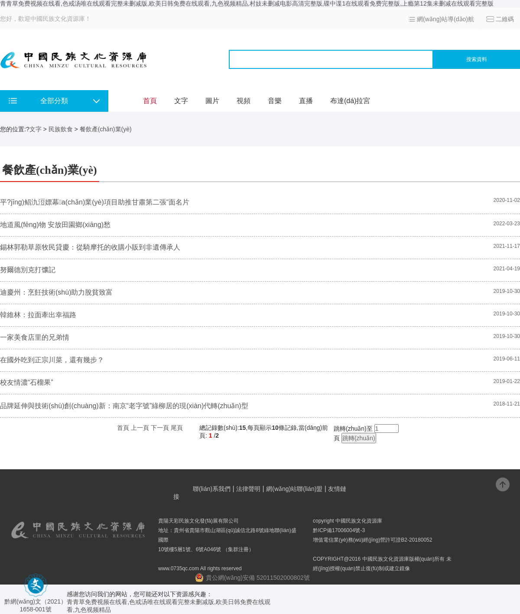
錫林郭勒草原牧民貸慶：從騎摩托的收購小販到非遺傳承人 (90, 247)
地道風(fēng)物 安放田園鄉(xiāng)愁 (55, 224)
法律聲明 (248, 488)
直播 (306, 100)
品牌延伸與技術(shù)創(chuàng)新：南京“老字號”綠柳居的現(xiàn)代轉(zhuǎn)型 (125, 405)
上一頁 (140, 427)
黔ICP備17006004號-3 (339, 530)
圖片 (212, 100)
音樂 (275, 100)
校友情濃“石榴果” (26, 382)
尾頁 (177, 427)
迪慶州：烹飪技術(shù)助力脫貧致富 (56, 292)
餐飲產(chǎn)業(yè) (106, 129)
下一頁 (160, 427)
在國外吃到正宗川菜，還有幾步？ (52, 360)
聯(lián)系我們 (212, 488)
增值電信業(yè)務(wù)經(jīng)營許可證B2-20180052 (372, 540)
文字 (181, 100)
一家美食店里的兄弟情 (34, 337)
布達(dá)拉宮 (350, 100)
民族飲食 (61, 129)
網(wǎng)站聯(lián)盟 (294, 488)
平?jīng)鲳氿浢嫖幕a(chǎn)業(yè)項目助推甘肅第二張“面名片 (94, 202)
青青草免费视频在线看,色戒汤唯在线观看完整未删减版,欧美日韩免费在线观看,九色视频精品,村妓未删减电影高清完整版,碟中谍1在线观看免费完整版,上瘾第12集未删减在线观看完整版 (247, 3)
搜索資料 (476, 59)
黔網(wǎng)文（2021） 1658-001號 (35, 602)
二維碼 (505, 19)
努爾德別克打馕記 (27, 269)
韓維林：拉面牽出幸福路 (38, 314)
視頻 (243, 100)
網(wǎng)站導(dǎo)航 (445, 19)
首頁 (150, 100)
